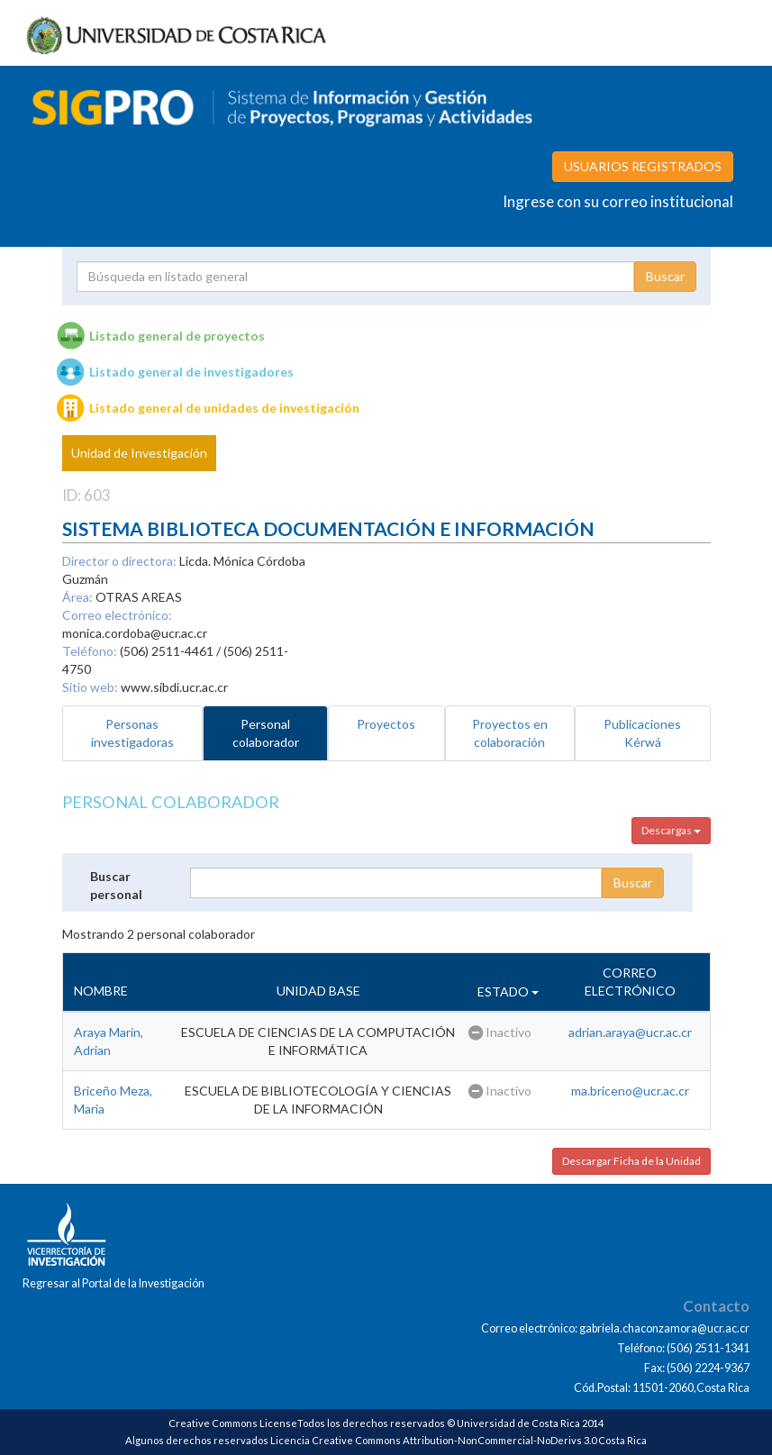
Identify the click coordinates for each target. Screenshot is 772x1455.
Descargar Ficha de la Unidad (631, 1161)
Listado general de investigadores (191, 371)
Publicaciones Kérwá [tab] (642, 733)
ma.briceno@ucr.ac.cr (630, 1090)
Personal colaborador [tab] (265, 733)
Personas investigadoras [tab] (132, 733)
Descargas (671, 830)
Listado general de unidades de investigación (224, 407)
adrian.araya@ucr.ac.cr (630, 1032)
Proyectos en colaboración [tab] (510, 733)
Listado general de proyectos (177, 335)
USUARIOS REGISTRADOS (643, 166)
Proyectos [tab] (386, 724)
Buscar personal (116, 885)
